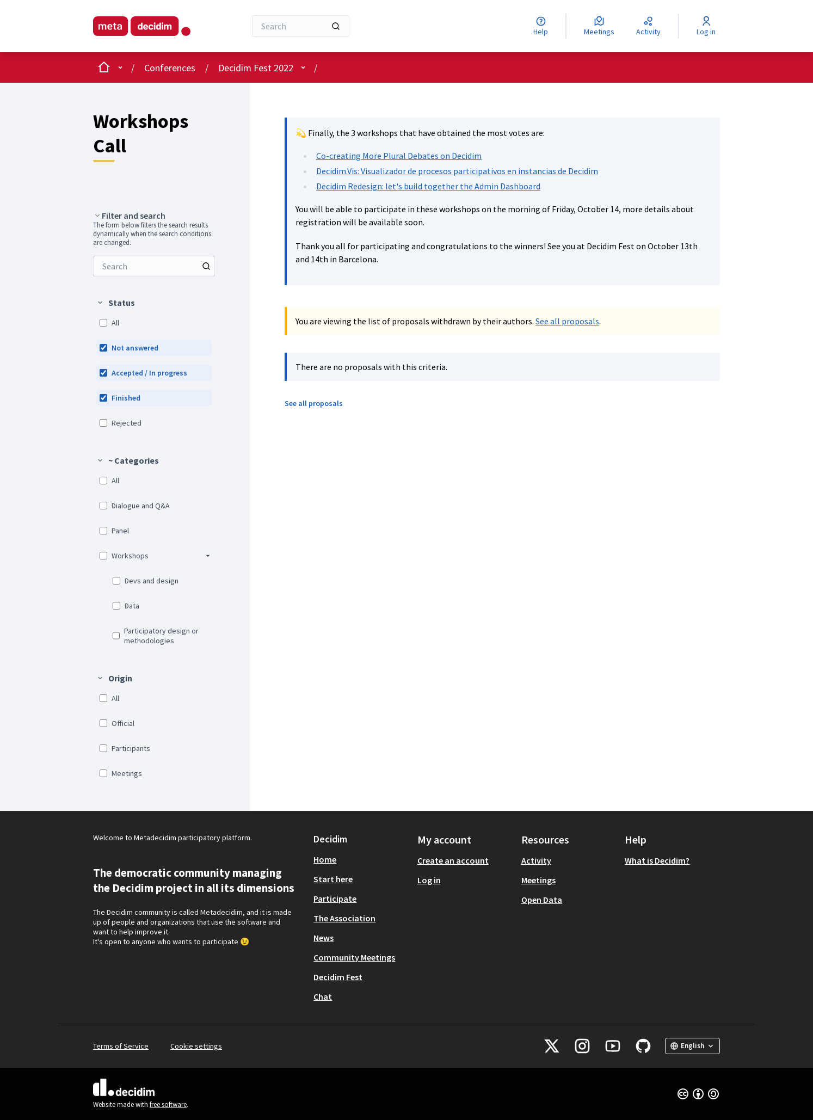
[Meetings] (599, 26)
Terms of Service (121, 1046)
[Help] (540, 26)
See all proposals (567, 321)
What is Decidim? (657, 860)
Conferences (169, 67)
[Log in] (706, 26)
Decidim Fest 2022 (255, 67)
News (323, 937)
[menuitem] (154, 266)
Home (324, 859)
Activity (536, 860)
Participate (334, 898)
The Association (344, 918)
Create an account (453, 860)
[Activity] (648, 26)
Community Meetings (354, 957)
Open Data (541, 899)
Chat (322, 996)
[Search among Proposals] (154, 266)
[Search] (300, 26)
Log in (429, 880)
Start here (333, 878)
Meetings (538, 880)
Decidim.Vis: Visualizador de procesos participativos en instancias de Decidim (457, 170)
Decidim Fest (337, 976)
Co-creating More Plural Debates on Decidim (399, 155)
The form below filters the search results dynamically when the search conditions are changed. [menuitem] (152, 234)
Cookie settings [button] (196, 1046)
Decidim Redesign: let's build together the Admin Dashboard (428, 186)
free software (168, 1104)
